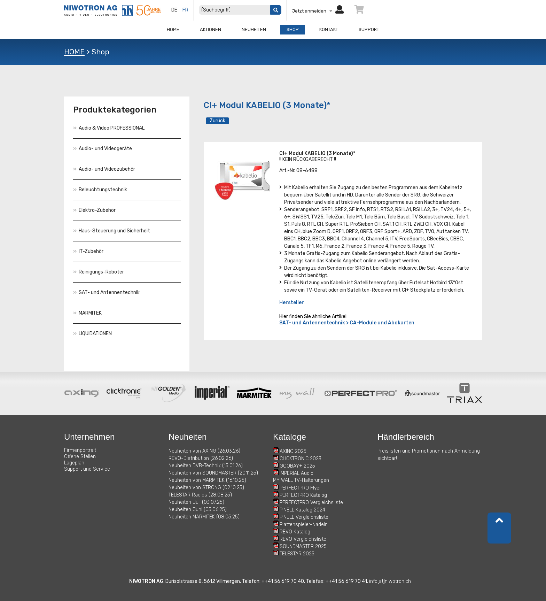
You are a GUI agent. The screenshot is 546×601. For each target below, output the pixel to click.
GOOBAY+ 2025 (297, 466)
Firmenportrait (80, 450)
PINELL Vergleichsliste (304, 517)
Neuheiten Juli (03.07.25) (196, 502)
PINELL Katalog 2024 (302, 510)
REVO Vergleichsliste (303, 539)
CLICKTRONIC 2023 (300, 459)
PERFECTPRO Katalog (303, 495)
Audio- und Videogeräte (102, 149)
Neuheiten (254, 29)
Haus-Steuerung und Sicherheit (111, 231)
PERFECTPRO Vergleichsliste (311, 503)
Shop (293, 29)
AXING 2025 (293, 451)
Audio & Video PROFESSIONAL (109, 128)
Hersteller (291, 303)
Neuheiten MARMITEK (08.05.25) (204, 517)
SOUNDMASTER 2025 (303, 546)
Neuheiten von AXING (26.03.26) (204, 451)
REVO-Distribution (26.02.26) (201, 458)
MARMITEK (87, 313)
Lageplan (74, 463)
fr (185, 10)
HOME (74, 51)
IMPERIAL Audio (296, 473)
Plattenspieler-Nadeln (304, 524)
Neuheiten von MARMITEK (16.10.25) (207, 480)
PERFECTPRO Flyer (300, 488)
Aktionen (210, 29)
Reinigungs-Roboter (98, 272)
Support (369, 29)
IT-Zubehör (88, 251)
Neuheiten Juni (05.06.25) (198, 510)
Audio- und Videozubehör (104, 169)
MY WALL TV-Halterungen (301, 480)
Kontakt (328, 29)
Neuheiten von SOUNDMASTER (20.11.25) (213, 473)
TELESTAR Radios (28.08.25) (200, 495)
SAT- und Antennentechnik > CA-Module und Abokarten (346, 323)
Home (173, 29)
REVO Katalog (295, 532)
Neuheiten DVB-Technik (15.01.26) (206, 466)
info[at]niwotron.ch (390, 581)
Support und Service (87, 469)
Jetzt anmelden (318, 11)
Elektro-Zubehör (94, 210)
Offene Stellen (80, 457)
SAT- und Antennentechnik (106, 292)
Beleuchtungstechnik (100, 190)
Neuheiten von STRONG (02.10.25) (206, 488)
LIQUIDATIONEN (92, 334)
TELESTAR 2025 (297, 554)
